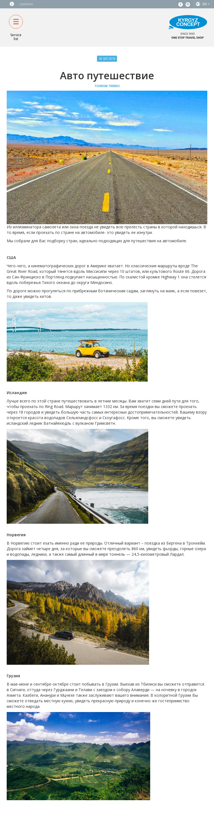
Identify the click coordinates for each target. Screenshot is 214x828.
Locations (26, 4)
